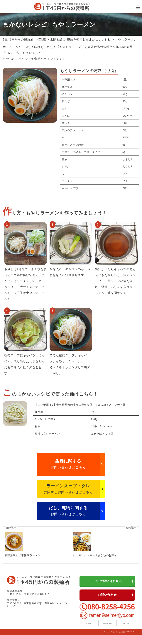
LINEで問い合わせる (107, 581)
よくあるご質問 (107, 623)
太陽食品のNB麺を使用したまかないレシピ (80, 39)
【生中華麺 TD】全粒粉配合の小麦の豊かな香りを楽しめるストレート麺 (80, 404)
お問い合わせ (107, 594)
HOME (41, 39)
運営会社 (89, 623)
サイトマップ (125, 623)
